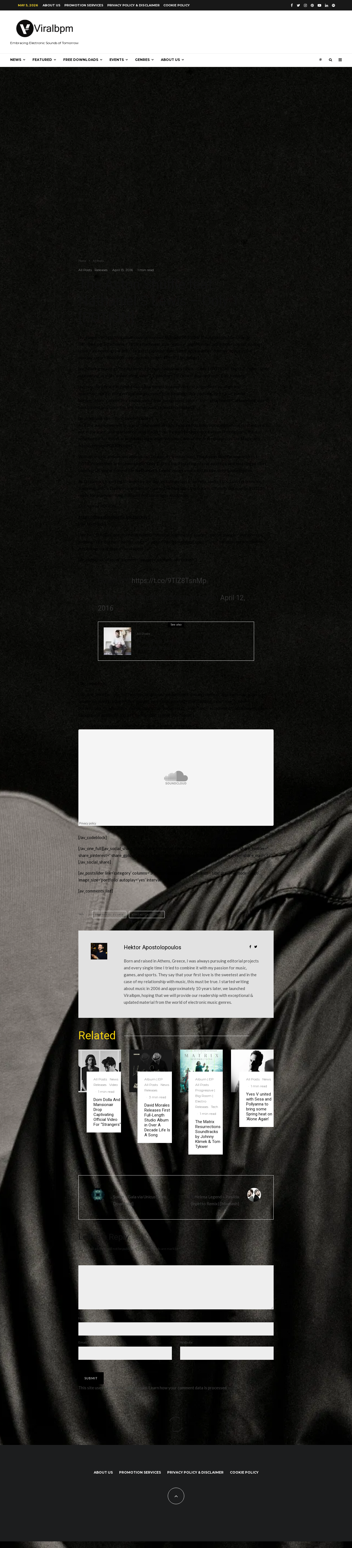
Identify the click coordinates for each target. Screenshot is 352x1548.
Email (83, 1349)
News (15, 60)
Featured (42, 60)
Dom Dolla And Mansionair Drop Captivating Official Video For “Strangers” (107, 1112)
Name (83, 1325)
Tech (214, 1107)
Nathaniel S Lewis (110, 914)
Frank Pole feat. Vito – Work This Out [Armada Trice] (182, 644)
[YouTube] (319, 5)
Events (116, 60)
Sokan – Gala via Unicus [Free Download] (142, 1197)
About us (52, 5)
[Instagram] (305, 5)
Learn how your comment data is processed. (187, 1394)
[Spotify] (333, 5)
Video (113, 1085)
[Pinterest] (312, 5)
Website (186, 1349)
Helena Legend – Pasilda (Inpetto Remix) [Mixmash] (209, 1197)
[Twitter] (298, 5)
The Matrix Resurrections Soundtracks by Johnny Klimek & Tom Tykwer (208, 1134)
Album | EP (153, 1079)
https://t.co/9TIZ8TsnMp (168, 581)
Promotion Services (83, 5)
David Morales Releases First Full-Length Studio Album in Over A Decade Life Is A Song (157, 1120)
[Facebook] (292, 5)
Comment (86, 1261)
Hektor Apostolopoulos (152, 947)
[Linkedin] (326, 5)
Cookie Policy (176, 5)
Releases (101, 270)
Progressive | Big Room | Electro (205, 1095)
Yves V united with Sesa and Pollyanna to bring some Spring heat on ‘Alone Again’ (259, 1106)
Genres (142, 60)
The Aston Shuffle (148, 914)
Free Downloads (80, 60)
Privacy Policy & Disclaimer (133, 5)
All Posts (85, 270)
